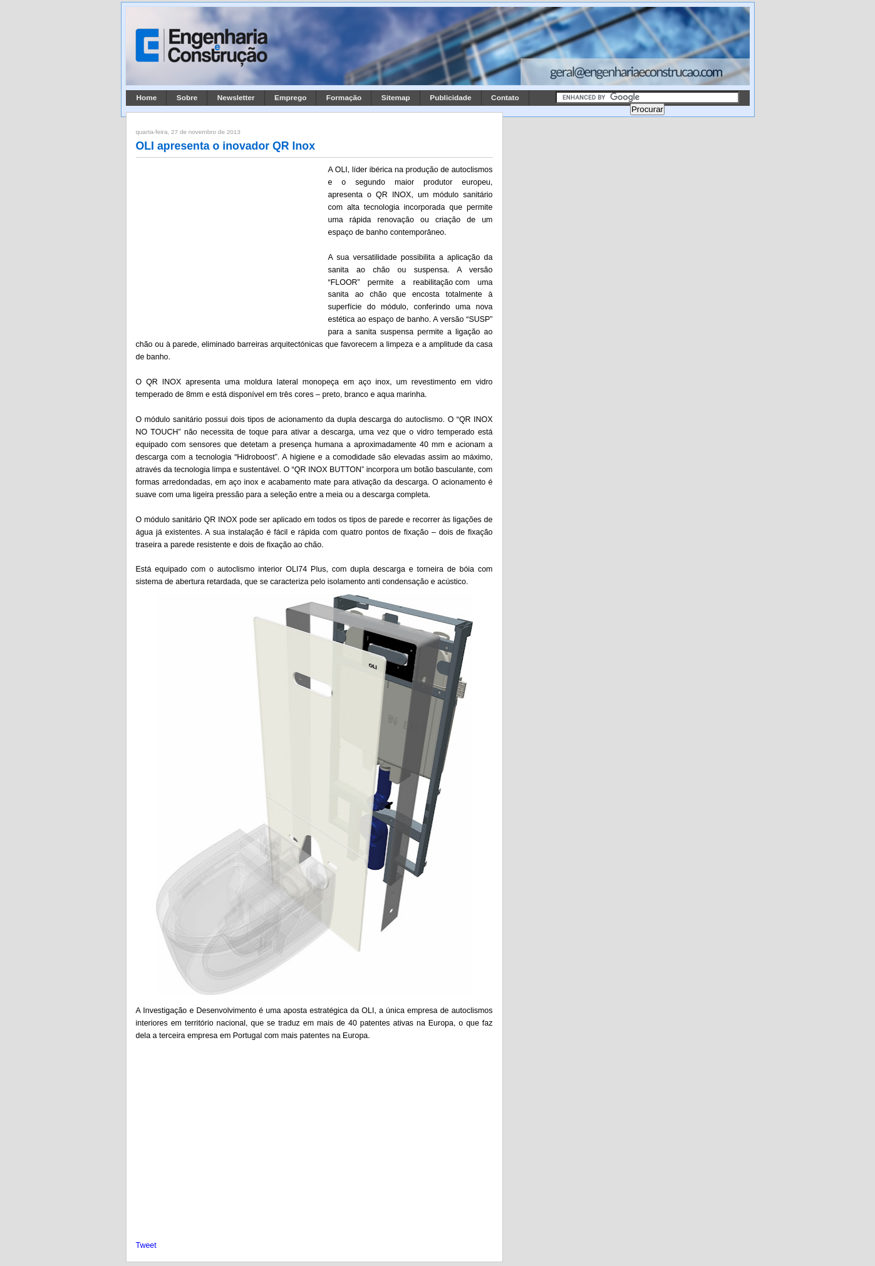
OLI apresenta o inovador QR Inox (226, 146)
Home (147, 97)
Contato (505, 97)
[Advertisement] (230, 246)
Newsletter (236, 97)
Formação (344, 97)
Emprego (290, 97)
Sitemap (395, 97)
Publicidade (450, 97)
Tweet (146, 1245)
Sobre (187, 97)
